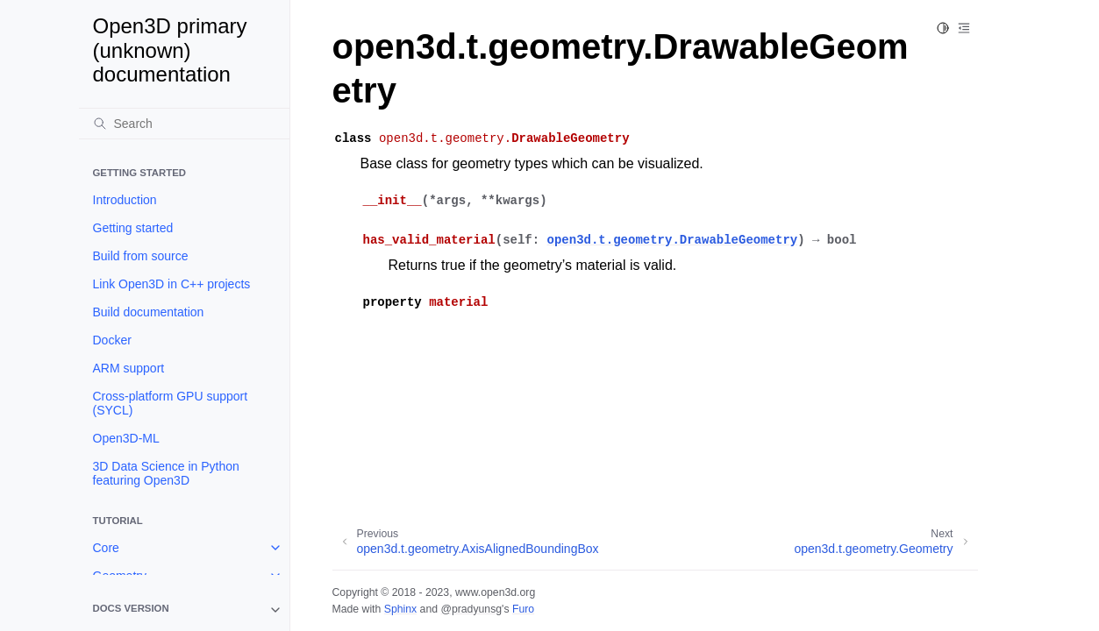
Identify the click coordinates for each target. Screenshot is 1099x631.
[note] (184, 610)
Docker (112, 340)
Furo (523, 609)
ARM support (129, 368)
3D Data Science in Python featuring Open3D (166, 473)
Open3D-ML (126, 438)
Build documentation (148, 312)
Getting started (133, 228)
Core (106, 548)
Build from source (141, 256)
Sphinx (400, 609)
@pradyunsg (471, 609)
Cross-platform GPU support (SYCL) (170, 403)
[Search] (184, 123)
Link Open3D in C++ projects (172, 284)
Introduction (125, 200)
